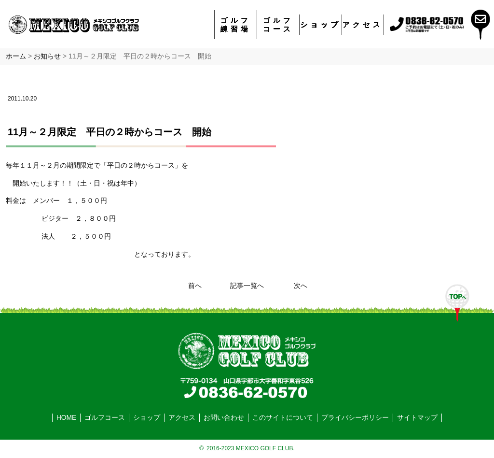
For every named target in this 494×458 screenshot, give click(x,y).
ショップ (321, 24)
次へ (300, 285)
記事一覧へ (247, 285)
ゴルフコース (278, 24)
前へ (195, 285)
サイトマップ (417, 417)
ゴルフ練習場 (235, 24)
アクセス (363, 24)
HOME (66, 417)
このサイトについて (282, 417)
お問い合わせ (224, 417)
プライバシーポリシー (355, 417)
